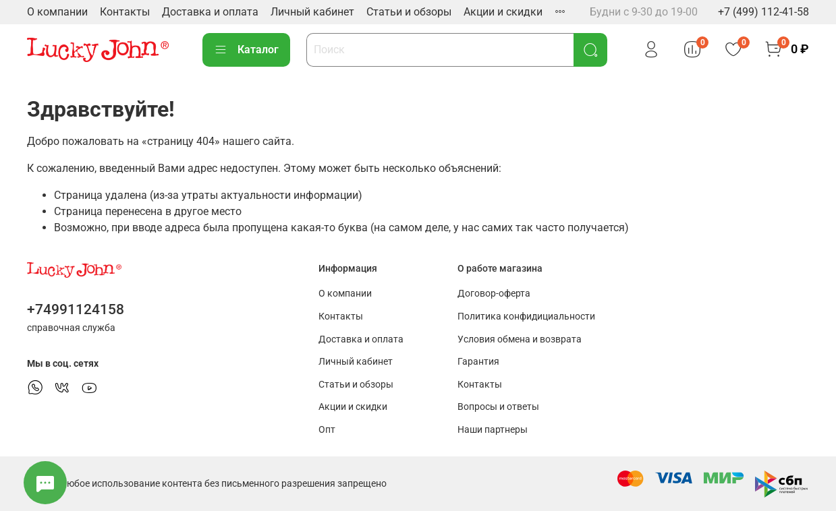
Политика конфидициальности (526, 316)
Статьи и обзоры (408, 11)
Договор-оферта (493, 293)
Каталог (246, 50)
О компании (57, 11)
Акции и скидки (503, 11)
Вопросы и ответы (498, 407)
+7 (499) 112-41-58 (763, 11)
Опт (326, 429)
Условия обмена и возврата (519, 339)
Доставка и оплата (210, 11)
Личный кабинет (312, 11)
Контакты (125, 11)
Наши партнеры (492, 429)
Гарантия (478, 361)
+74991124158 (75, 309)
